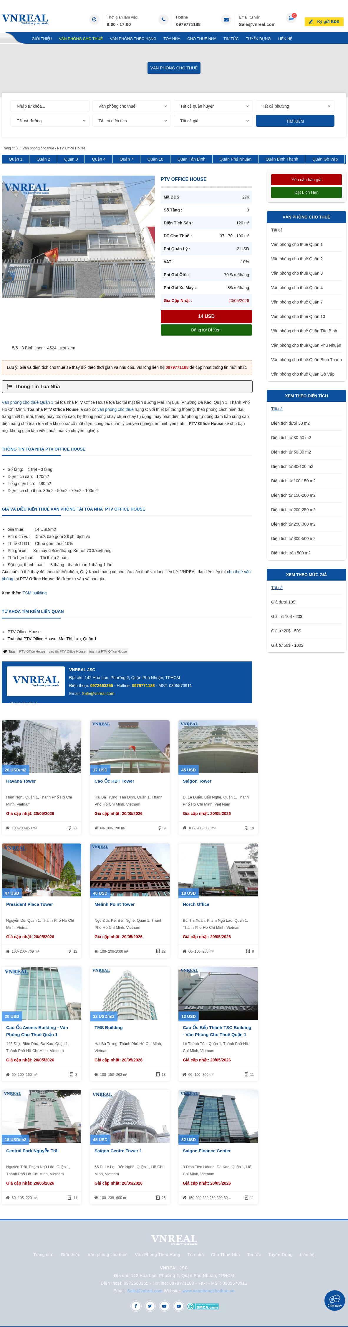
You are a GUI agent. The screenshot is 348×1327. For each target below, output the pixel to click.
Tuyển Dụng (258, 38)
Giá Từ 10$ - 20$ (286, 616)
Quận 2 (43, 159)
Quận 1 (15, 159)
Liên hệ (285, 38)
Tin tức (231, 38)
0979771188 (188, 24)
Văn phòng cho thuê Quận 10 (298, 316)
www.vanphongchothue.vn (209, 1290)
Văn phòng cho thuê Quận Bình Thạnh (306, 359)
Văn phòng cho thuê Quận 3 (297, 273)
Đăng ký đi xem (206, 330)
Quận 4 (98, 159)
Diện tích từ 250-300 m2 (293, 524)
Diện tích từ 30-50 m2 (291, 437)
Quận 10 (155, 159)
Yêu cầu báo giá (306, 179)
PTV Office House (32, 651)
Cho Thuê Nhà (201, 38)
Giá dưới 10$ (283, 602)
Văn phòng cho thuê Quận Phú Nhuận (306, 345)
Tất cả (277, 230)
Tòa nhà (171, 38)
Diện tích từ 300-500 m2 (293, 538)
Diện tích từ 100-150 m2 (293, 481)
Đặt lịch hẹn (306, 192)
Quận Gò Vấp (325, 159)
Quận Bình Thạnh (282, 159)
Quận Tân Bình (192, 159)
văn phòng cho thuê (115, 409)
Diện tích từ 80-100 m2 (292, 466)
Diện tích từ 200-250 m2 (293, 509)
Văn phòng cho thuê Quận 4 (297, 287)
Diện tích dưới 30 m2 (290, 423)
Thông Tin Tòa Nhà (37, 386)
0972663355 (101, 685)
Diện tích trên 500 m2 (291, 553)
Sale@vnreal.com (257, 24)
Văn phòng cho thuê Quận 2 (297, 258)
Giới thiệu (42, 38)
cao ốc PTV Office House (67, 651)
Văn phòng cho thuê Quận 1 (297, 244)
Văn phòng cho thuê (81, 38)
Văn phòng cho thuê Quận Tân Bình (304, 331)
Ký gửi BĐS (330, 18)
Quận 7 (126, 159)
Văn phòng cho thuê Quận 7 (297, 302)
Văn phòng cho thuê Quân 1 (27, 402)
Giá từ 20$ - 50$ (286, 631)
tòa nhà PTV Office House (108, 651)
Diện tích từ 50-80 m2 (291, 452)
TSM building (35, 593)
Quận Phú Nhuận (236, 159)
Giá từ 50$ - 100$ (287, 645)
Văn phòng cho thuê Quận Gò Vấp (302, 374)
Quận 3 (71, 159)
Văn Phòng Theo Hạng (133, 38)
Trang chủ (13, 38)
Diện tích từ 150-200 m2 (293, 495)
